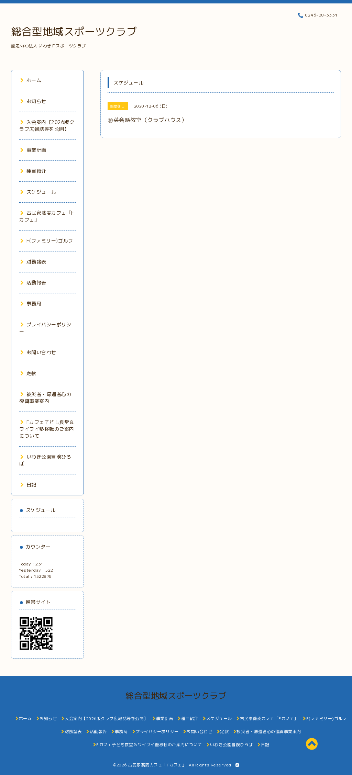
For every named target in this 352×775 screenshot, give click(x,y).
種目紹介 (33, 171)
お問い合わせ (38, 352)
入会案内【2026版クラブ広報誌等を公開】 (46, 125)
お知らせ (33, 101)
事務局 (30, 303)
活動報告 (33, 282)
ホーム (30, 80)
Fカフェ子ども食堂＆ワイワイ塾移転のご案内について (46, 429)
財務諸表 (33, 261)
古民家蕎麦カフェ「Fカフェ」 (157, 765)
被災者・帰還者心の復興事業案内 (45, 397)
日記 (28, 484)
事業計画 (33, 150)
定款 (28, 373)
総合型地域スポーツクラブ (74, 31)
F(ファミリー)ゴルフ (46, 240)
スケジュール (38, 192)
